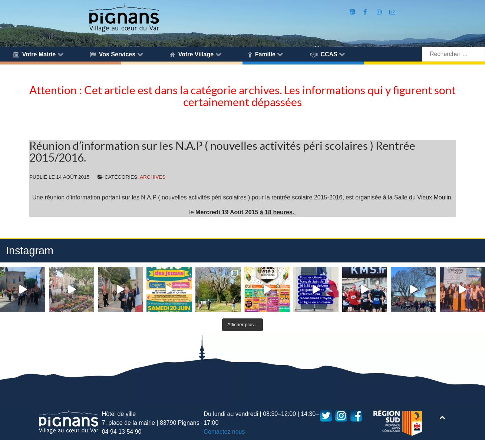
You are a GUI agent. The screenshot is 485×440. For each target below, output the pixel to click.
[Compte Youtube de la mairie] (353, 12)
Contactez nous (224, 432)
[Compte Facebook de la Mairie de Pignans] (366, 12)
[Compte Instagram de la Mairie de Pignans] (380, 12)
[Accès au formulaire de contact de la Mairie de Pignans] (392, 12)
